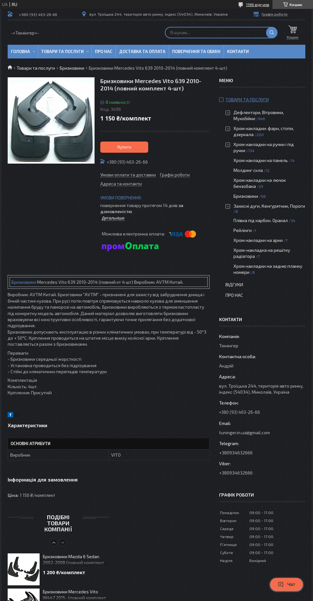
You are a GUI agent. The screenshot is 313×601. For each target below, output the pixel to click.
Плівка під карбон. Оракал (260, 220)
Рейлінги (242, 230)
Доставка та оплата (142, 51)
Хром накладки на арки (258, 240)
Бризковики (72, 68)
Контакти (238, 51)
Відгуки (234, 284)
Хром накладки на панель (260, 160)
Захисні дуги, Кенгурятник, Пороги (269, 206)
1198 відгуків (257, 4)
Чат (286, 584)
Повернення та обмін (196, 51)
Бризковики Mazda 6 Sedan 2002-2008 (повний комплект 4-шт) (73, 560)
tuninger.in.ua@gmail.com (244, 432)
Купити (124, 147)
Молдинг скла (248, 170)
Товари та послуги (62, 51)
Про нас (103, 51)
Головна (20, 51)
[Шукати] (272, 32)
